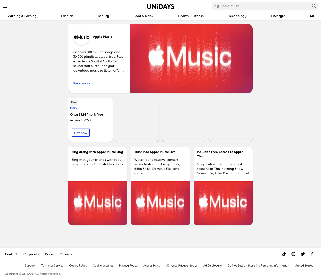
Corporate (31, 254)
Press (49, 254)
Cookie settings (103, 265)
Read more (81, 83)
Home (160, 6)
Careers (65, 254)
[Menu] (5, 6)
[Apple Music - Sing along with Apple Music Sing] (97, 186)
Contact (11, 254)
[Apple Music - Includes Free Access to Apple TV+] (223, 186)
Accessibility (151, 265)
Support (30, 265)
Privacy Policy (128, 265)
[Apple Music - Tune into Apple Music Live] (160, 186)
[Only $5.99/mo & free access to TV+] (81, 133)
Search (314, 5)
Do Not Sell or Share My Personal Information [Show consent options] (258, 265)
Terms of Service (52, 265)
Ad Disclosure (212, 265)
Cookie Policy (78, 265)
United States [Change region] (304, 265)
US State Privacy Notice (182, 265)
